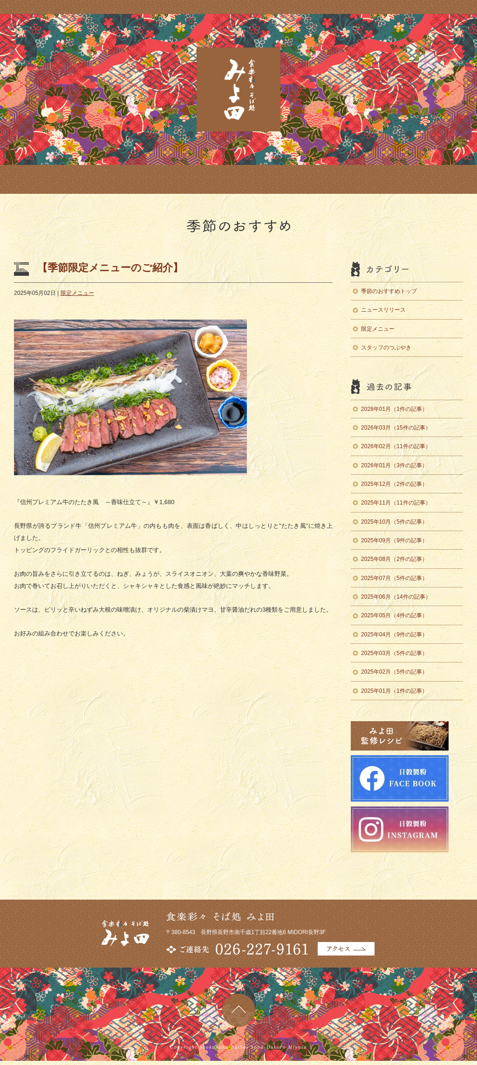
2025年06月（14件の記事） (396, 597)
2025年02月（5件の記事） (394, 672)
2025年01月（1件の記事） (394, 691)
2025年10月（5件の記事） (394, 522)
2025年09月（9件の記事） (394, 540)
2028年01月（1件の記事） (394, 409)
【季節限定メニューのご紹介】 (110, 267)
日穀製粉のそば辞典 (452, 63)
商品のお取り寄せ (211, 179)
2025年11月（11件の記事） (396, 502)
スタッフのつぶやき (386, 347)
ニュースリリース (383, 310)
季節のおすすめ (141, 179)
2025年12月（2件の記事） (394, 484)
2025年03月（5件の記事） (394, 653)
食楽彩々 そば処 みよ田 (238, 89)
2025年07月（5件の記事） (394, 578)
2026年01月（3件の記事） (394, 465)
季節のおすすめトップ (389, 291)
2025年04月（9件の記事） (394, 634)
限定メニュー (77, 293)
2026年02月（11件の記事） (396, 446)
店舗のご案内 (40, 179)
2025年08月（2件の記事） (394, 559)
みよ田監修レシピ (452, 133)
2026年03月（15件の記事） (396, 427)
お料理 (88, 179)
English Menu (282, 179)
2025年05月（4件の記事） (394, 615)
